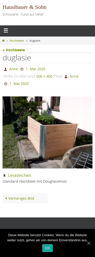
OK (47, 248)
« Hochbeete (14, 49)
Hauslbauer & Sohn (25, 7)
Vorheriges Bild (19, 198)
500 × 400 (44, 76)
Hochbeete (17, 40)
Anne (13, 68)
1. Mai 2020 (35, 68)
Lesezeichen (19, 175)
